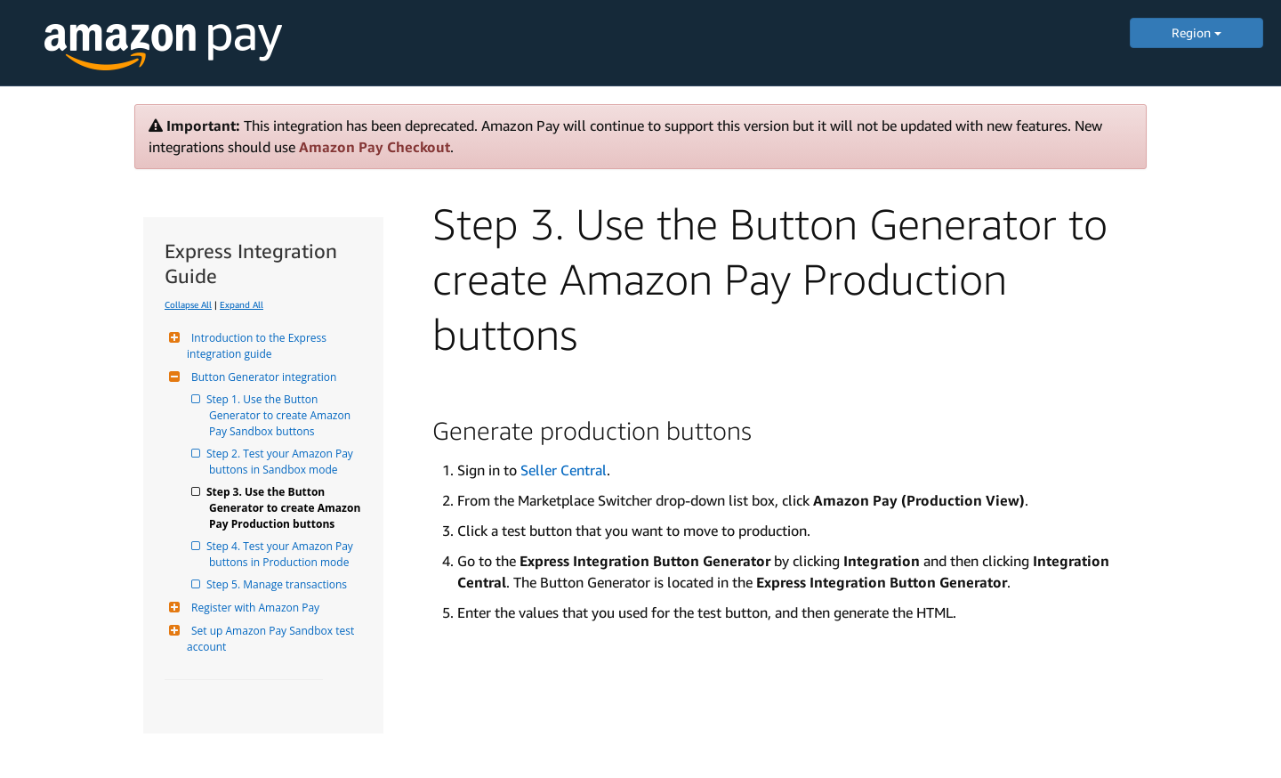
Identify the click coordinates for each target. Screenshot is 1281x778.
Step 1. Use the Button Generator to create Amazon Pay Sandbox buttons (281, 415)
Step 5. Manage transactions (278, 584)
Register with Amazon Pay (253, 607)
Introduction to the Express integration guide (258, 345)
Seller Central (563, 470)
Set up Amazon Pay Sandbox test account (272, 638)
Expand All (241, 304)
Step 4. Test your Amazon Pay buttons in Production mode (282, 554)
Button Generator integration (261, 377)
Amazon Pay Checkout (374, 147)
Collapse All (188, 304)
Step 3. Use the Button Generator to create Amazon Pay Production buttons (285, 507)
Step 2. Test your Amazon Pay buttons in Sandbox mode (282, 461)
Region (1196, 32)
